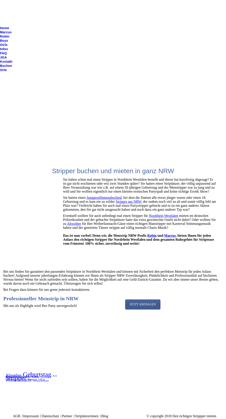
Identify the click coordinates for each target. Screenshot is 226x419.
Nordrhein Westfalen (163, 216)
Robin (151, 235)
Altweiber (74, 223)
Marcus (170, 235)
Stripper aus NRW (128, 201)
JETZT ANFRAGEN (143, 304)
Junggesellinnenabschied (104, 197)
